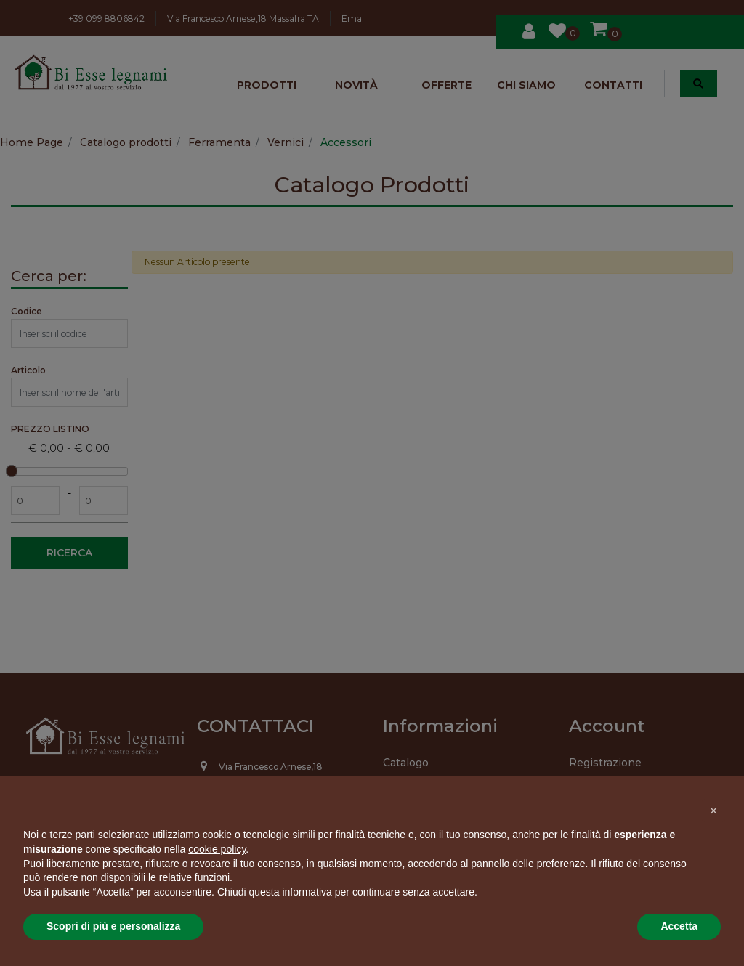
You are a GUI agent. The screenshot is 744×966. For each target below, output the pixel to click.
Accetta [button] (679, 926)
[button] (713, 810)
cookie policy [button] (217, 849)
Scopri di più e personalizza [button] (113, 926)
